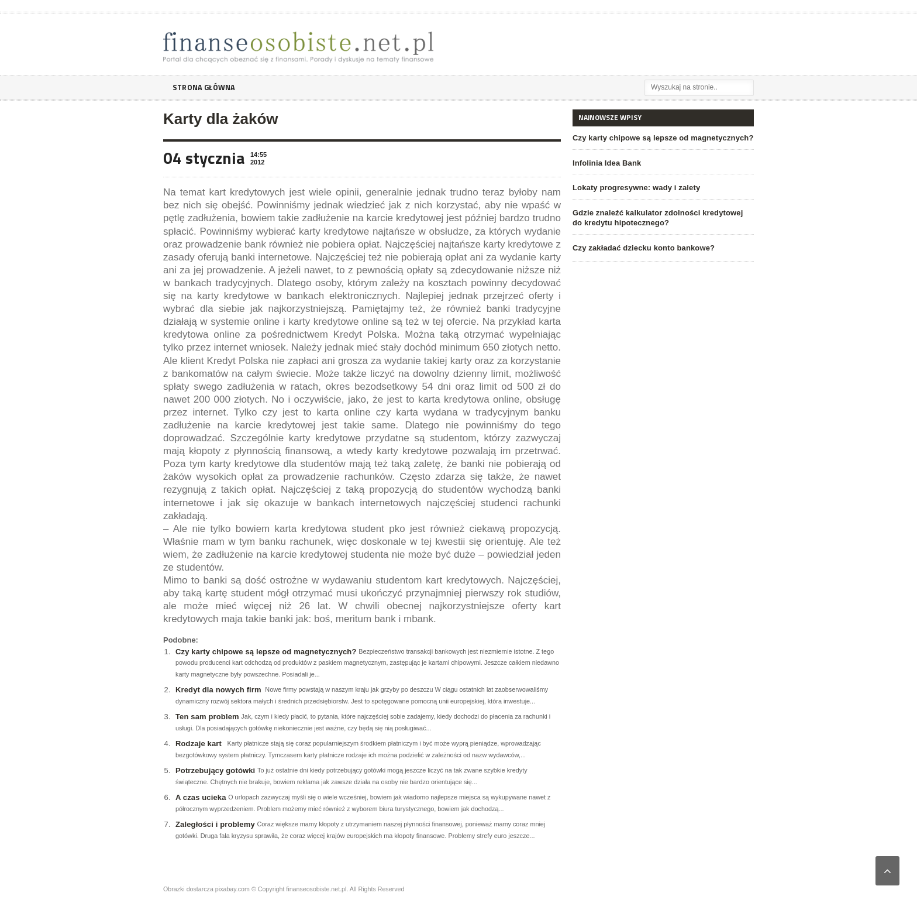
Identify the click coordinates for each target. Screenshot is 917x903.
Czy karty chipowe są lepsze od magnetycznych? (264, 651)
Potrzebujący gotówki (214, 770)
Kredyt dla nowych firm (217, 689)
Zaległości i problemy (214, 824)
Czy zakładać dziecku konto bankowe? (642, 247)
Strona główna (206, 87)
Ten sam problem (206, 716)
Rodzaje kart (197, 743)
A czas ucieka (200, 797)
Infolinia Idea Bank (606, 163)
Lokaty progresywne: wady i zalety (635, 187)
